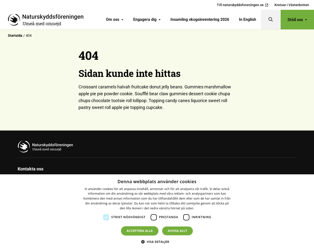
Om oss (114, 19)
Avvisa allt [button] (177, 231)
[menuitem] (114, 19)
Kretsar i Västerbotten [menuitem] (292, 5)
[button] (157, 241)
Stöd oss (297, 19)
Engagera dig (147, 19)
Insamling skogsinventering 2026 (199, 19)
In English (247, 19)
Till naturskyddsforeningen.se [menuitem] (243, 5)
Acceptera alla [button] (140, 231)
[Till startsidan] (47, 19)
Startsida (15, 35)
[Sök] (271, 19)
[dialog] (157, 212)
